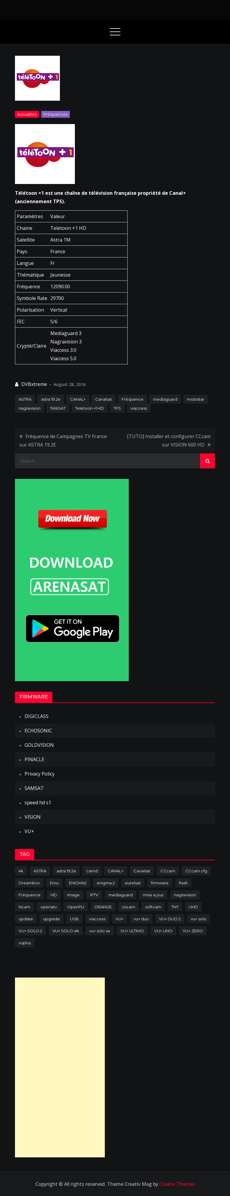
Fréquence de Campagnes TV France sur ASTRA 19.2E (63, 440)
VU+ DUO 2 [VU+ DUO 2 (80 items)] (170, 918)
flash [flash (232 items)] (183, 882)
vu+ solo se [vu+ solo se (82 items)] (99, 930)
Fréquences (55, 114)
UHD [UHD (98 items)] (193, 906)
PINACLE (34, 759)
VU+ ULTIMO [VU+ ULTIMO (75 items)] (132, 930)
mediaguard (165, 399)
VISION (33, 817)
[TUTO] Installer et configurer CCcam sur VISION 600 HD (169, 440)
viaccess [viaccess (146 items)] (97, 918)
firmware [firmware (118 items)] (160, 882)
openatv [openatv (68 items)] (48, 906)
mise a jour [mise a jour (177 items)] (153, 894)
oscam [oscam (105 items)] (128, 906)
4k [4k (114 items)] (21, 870)
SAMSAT (34, 788)
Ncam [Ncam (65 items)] (24, 906)
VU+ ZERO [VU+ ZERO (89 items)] (193, 930)
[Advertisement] (60, 1067)
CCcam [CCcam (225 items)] (168, 870)
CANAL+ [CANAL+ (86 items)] (115, 870)
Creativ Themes (177, 1184)
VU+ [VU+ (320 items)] (119, 918)
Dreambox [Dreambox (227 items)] (29, 882)
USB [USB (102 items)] (74, 918)
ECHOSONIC (38, 730)
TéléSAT (58, 408)
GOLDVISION (39, 745)
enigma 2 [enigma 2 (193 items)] (106, 882)
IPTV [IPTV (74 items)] (94, 894)
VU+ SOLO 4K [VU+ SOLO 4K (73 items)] (65, 930)
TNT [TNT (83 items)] (174, 906)
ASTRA (25, 399)
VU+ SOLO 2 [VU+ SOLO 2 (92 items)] (30, 930)
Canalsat (103, 399)
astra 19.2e (50, 399)
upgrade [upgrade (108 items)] (51, 918)
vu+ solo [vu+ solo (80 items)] (198, 918)
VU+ (29, 831)
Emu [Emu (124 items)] (54, 882)
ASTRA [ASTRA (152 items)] (40, 870)
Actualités (27, 114)
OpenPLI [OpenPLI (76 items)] (75, 906)
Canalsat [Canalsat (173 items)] (142, 870)
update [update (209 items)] (26, 918)
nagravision (29, 408)
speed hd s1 (38, 802)
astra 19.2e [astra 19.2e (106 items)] (66, 870)
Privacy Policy (40, 773)
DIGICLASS (37, 716)
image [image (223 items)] (73, 894)
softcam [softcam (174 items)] (153, 906)
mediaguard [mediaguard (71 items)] (120, 894)
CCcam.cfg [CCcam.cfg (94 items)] (196, 870)
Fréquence (132, 399)
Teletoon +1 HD (89, 408)
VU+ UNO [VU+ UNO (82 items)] (163, 930)
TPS (117, 408)
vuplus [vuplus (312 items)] (25, 942)
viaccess (139, 408)
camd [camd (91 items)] (92, 870)
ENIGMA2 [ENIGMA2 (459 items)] (78, 882)
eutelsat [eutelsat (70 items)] (133, 882)
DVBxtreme (34, 384)
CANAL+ (78, 399)
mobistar (195, 399)
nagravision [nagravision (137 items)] (185, 894)
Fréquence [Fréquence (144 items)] (29, 894)
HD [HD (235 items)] (54, 894)
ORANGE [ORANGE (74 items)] (103, 906)
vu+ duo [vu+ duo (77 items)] (141, 918)
